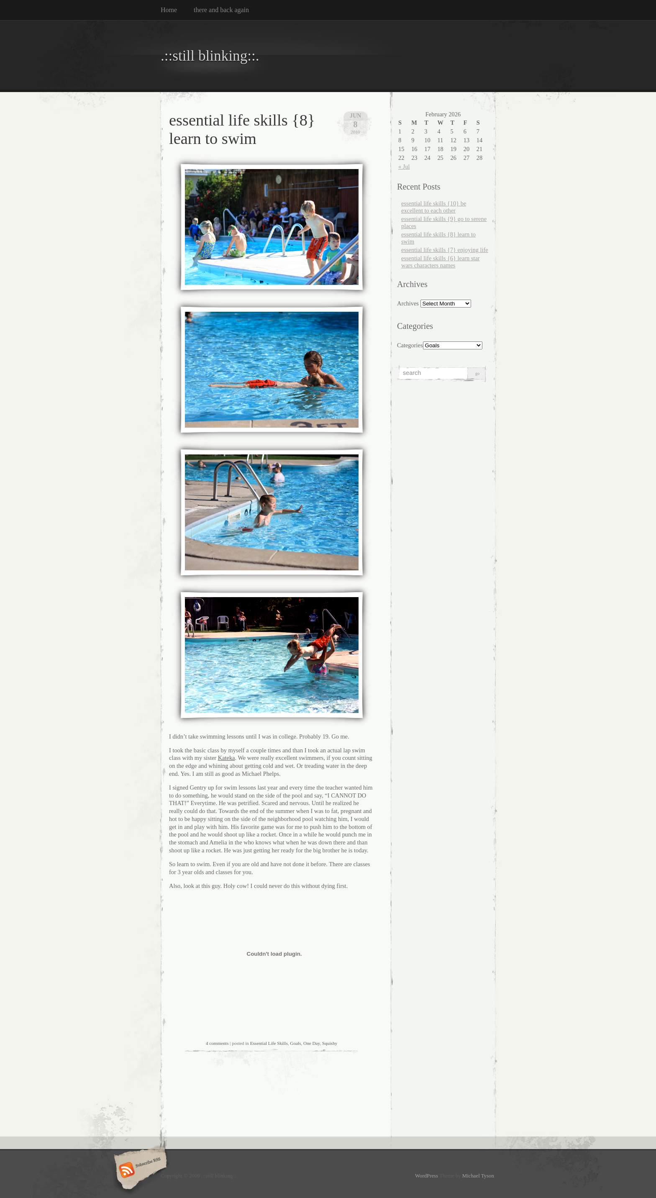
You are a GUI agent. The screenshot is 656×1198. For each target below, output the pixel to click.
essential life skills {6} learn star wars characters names (440, 262)
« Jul (404, 166)
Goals (295, 1043)
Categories (410, 345)
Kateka (226, 757)
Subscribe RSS (139, 1170)
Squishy (329, 1043)
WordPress (426, 1176)
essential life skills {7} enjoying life (444, 249)
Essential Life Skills (269, 1043)
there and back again (221, 9)
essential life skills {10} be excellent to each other (433, 207)
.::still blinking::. (210, 56)
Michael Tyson (478, 1176)
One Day (311, 1043)
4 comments (217, 1043)
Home (169, 9)
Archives (408, 303)
